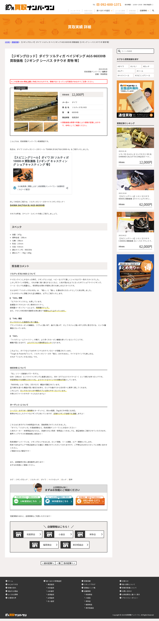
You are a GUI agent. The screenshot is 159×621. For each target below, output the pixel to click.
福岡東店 (48, 546)
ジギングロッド (22, 479)
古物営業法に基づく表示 (131, 597)
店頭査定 (51, 597)
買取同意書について (129, 590)
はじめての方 (73, 10)
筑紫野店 (32, 535)
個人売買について (128, 587)
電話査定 (51, 587)
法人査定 (51, 603)
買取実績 (132, 10)
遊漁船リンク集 (89, 590)
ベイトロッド (54, 479)
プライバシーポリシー (130, 600)
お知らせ (125, 583)
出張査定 (51, 600)
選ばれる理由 (13, 593)
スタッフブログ (89, 587)
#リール (140, 71)
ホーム (10, 583)
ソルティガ (34, 479)
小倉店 (62, 535)
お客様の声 (12, 600)
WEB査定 (51, 590)
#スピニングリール (142, 75)
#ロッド (146, 66)
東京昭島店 (78, 546)
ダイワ (43, 479)
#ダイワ (121, 66)
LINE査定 (51, 593)
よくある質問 (119, 10)
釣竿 (70, 479)
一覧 (59, 565)
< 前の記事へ (48, 565)
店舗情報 (87, 593)
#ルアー (121, 71)
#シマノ (134, 66)
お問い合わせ (127, 593)
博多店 (93, 535)
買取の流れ (86, 10)
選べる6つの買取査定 (53, 583)
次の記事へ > (69, 565)
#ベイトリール (123, 75)
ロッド (64, 479)
